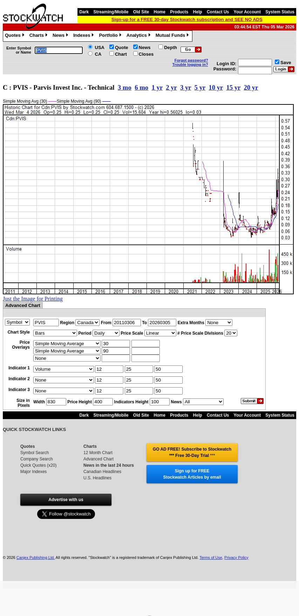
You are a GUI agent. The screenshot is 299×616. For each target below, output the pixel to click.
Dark (84, 11)
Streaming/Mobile (110, 11)
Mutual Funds (173, 36)
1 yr (157, 87)
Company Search (36, 459)
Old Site (141, 11)
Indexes (84, 36)
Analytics (139, 36)
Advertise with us (65, 499)
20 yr (251, 87)
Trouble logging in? (190, 64)
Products (179, 11)
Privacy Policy (236, 557)
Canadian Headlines (102, 471)
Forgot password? (191, 60)
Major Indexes (33, 471)
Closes (146, 54)
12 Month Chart (98, 452)
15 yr (233, 87)
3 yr (185, 87)
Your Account (247, 11)
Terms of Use (210, 557)
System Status (279, 11)
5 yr (200, 87)
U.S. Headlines (97, 477)
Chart (121, 54)
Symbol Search (34, 452)
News (61, 36)
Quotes (15, 36)
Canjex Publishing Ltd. (35, 557)
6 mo (141, 87)
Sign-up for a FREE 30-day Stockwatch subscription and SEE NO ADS (187, 19)
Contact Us (218, 11)
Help (197, 11)
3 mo (124, 87)
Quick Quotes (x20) (38, 465)
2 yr (171, 87)
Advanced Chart (98, 459)
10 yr (216, 87)
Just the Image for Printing (33, 299)
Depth (170, 47)
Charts (39, 36)
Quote (121, 47)
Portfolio (111, 36)
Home (159, 11)
